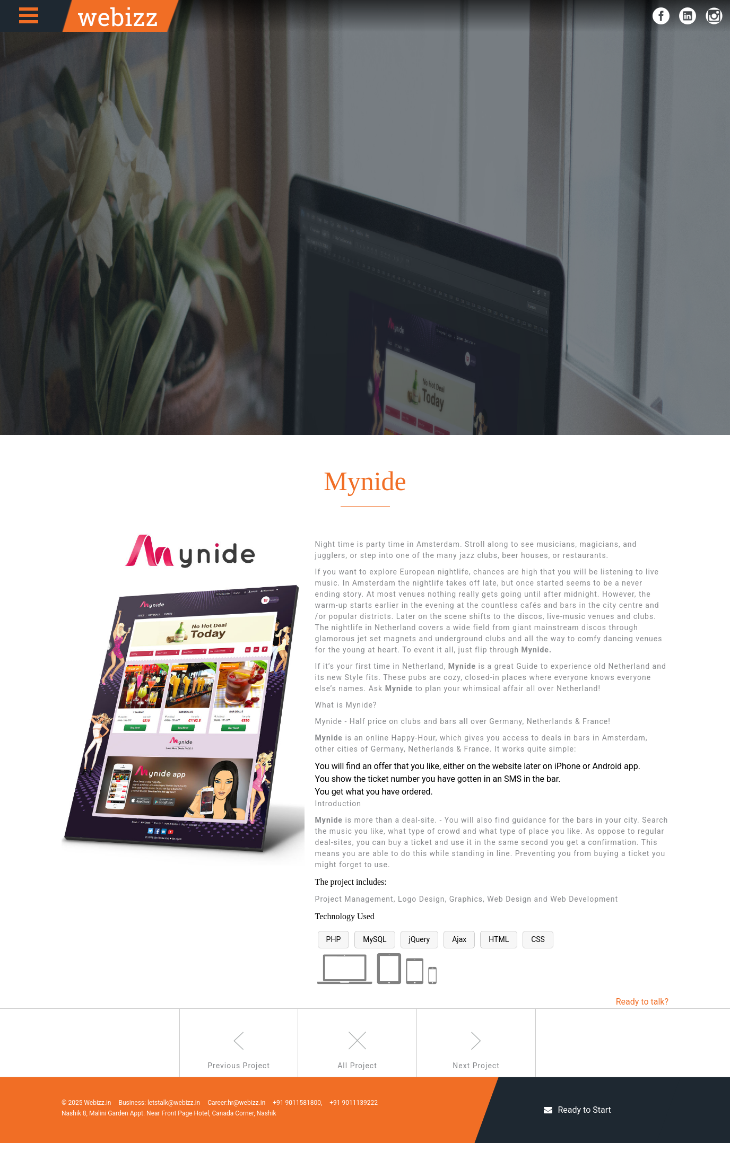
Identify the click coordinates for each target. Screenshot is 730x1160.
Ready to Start (577, 1127)
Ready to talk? (642, 1002)
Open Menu (29, 15)
